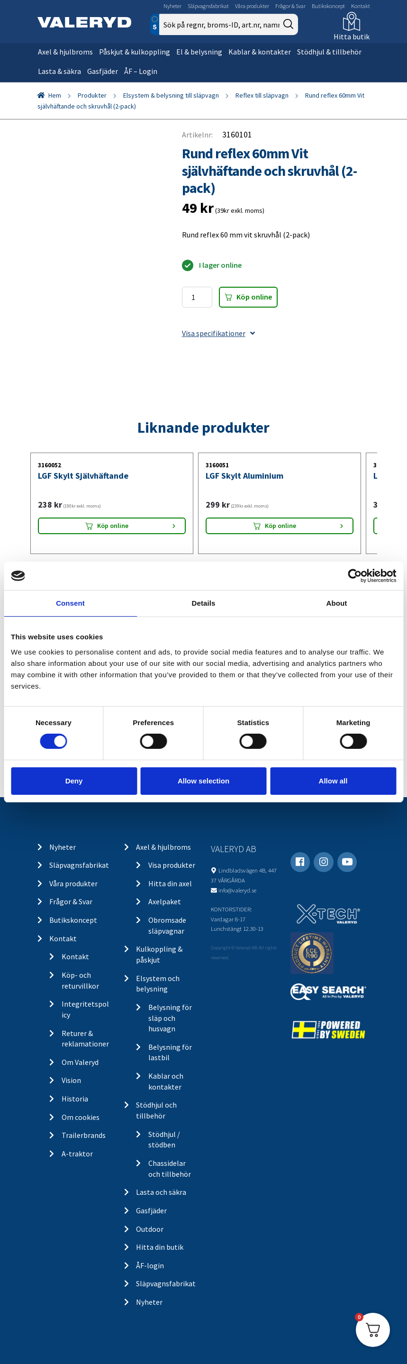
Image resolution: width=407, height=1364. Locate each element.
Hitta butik (352, 36)
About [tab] (336, 603)
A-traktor (77, 1153)
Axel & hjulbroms (65, 51)
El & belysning (199, 51)
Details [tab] (204, 603)
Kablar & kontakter (259, 51)
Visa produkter (171, 865)
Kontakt (360, 5)
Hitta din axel (170, 883)
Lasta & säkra (59, 71)
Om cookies (80, 1117)
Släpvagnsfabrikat (208, 5)
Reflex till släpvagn (262, 95)
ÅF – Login (140, 71)
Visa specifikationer (218, 333)
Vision (71, 1080)
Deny (74, 781)
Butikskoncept (328, 5)
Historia (75, 1098)
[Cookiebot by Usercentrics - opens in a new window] (354, 576)
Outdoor (149, 1229)
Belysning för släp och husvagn (170, 1017)
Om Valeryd (80, 1062)
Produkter (92, 95)
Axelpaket (164, 901)
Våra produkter (252, 5)
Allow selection (203, 781)
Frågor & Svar (290, 5)
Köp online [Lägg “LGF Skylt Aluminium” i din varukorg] (280, 525)
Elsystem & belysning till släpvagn (171, 95)
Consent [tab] (70, 603)
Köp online (254, 296)
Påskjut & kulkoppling (134, 51)
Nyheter (172, 5)
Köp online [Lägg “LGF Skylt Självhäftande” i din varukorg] (112, 525)
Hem (54, 95)
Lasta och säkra (161, 1192)
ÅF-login (150, 1265)
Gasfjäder (102, 71)
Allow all (333, 781)
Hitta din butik (159, 1247)
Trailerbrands (84, 1135)
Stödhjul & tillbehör (329, 51)
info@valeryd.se (237, 890)
